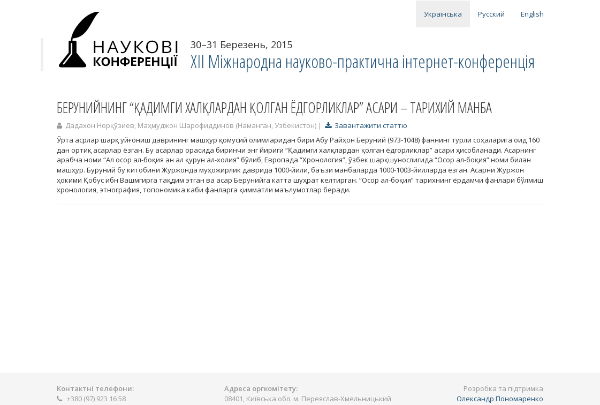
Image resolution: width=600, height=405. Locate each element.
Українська (443, 14)
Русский (491, 14)
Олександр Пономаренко (500, 398)
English (532, 14)
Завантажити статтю (366, 125)
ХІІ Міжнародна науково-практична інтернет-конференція (363, 61)
